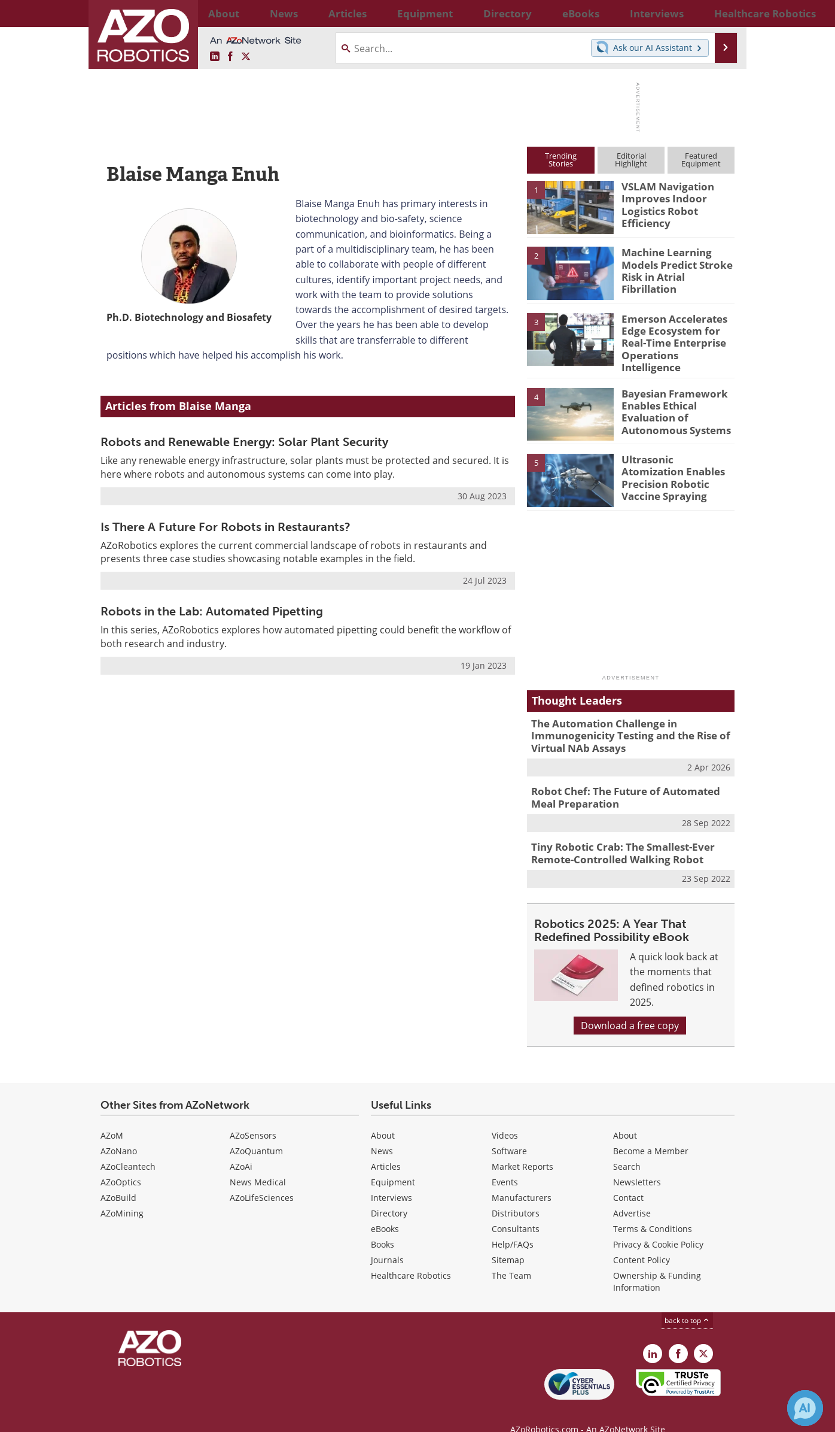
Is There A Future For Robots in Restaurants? (225, 527)
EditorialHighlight (631, 159)
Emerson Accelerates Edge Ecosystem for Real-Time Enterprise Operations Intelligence (677, 335)
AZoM (111, 1116)
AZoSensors (253, 1116)
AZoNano (118, 1132)
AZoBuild (118, 1179)
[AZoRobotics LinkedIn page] (215, 56)
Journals (387, 1241)
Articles (386, 1148)
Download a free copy (630, 1007)
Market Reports (522, 1148)
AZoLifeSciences (262, 1179)
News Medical (258, 1163)
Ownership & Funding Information (657, 1263)
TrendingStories (561, 159)
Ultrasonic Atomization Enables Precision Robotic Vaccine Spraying (673, 466)
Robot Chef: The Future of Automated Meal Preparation (628, 783)
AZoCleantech (128, 1148)
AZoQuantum (256, 1132)
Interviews (391, 1179)
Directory (389, 1194)
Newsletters (637, 1163)
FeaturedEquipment (701, 159)
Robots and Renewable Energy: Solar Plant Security (244, 442)
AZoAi (241, 1148)
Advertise (632, 1194)
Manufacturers (521, 1179)
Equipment (393, 1163)
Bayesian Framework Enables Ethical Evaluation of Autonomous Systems (669, 400)
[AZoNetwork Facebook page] (230, 56)
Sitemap (508, 1241)
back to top (687, 1302)
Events (505, 1163)
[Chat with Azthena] (805, 1408)
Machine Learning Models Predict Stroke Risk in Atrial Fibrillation (677, 263)
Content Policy (641, 1241)
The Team (511, 1257)
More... (721, 13)
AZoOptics (120, 1163)
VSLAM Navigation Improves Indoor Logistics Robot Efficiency (662, 202)
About (383, 1116)
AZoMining (122, 1194)
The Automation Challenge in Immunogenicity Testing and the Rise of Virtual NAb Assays (621, 725)
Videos (505, 1116)
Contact (628, 1179)
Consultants (516, 1210)
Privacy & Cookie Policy (658, 1225)
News (382, 1132)
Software (509, 1132)
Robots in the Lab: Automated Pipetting (211, 611)
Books (382, 1225)
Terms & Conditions (652, 1210)
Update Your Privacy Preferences (191, 1416)
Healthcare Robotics (411, 1257)
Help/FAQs (513, 1225)
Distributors (516, 1194)
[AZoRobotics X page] (246, 56)
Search (627, 1148)
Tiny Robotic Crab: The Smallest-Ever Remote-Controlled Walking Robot (614, 836)
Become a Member (650, 1132)
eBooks (385, 1210)
